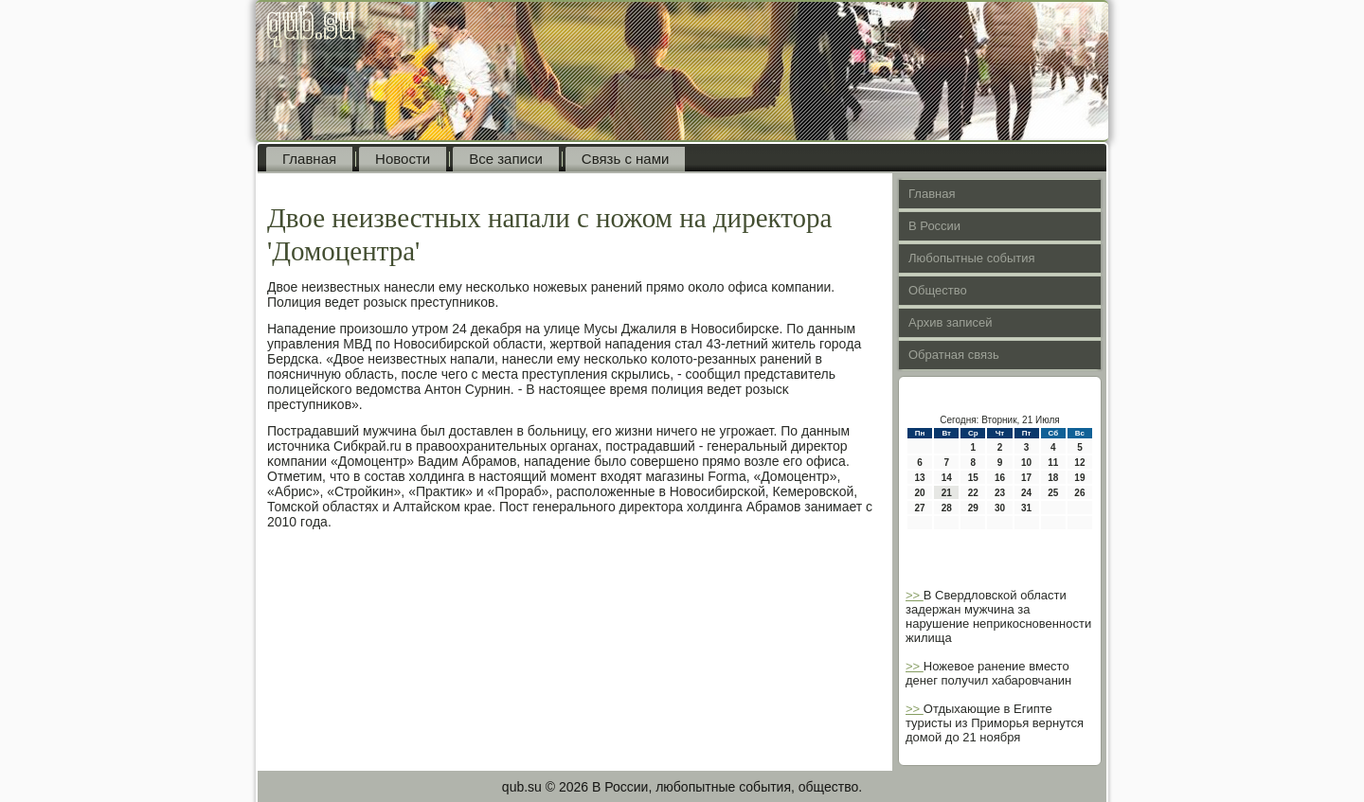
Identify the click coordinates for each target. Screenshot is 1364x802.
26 (1079, 493)
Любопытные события (971, 258)
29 (973, 508)
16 (1000, 477)
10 (1026, 462)
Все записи (506, 159)
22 (973, 493)
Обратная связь (953, 355)
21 (947, 493)
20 (920, 493)
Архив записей (950, 322)
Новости (402, 159)
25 (1053, 493)
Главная (309, 159)
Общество (937, 290)
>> (915, 595)
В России (934, 226)
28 (947, 508)
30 (1000, 508)
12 (1079, 462)
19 (1079, 477)
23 (1000, 493)
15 (973, 477)
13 (920, 477)
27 (920, 508)
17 (1026, 477)
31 (1026, 508)
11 (1053, 462)
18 (1053, 477)
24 (1026, 493)
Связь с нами (626, 159)
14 (947, 477)
